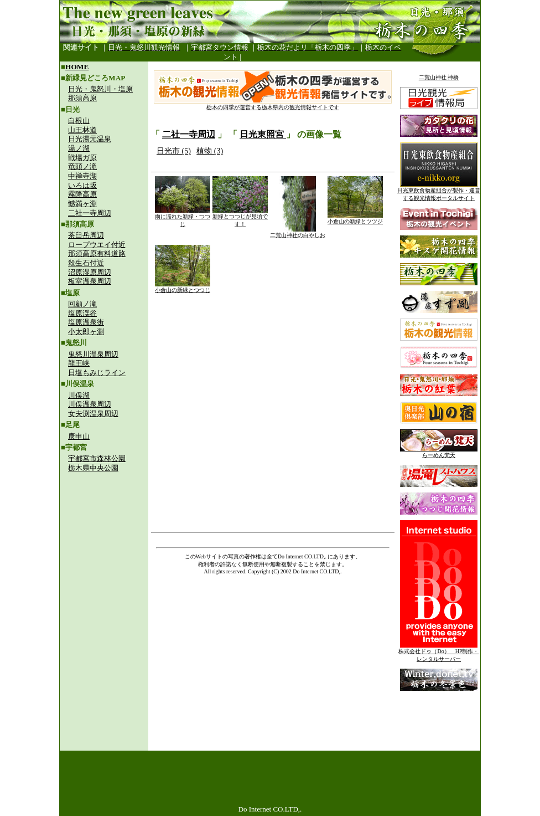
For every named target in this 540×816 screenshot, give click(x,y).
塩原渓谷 (82, 313)
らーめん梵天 (438, 452)
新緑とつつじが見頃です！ (240, 217)
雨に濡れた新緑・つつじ (182, 217)
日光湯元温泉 (89, 139)
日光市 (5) (174, 151)
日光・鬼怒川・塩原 (100, 89)
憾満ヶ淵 (82, 203)
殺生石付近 (86, 263)
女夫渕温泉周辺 (93, 413)
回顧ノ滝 (82, 304)
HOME (77, 67)
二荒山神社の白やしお (297, 232)
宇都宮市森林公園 (97, 458)
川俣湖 (79, 395)
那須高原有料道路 (97, 253)
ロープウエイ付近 (97, 244)
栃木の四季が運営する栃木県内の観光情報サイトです (273, 104)
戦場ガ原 (82, 157)
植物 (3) (209, 151)
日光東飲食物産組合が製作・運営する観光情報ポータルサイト (438, 191)
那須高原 (82, 98)
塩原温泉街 (86, 322)
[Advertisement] (104, 551)
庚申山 (79, 436)
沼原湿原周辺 (89, 272)
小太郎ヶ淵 (86, 331)
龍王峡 (79, 363)
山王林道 (82, 130)
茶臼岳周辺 (86, 235)
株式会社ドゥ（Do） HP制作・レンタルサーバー (438, 652)
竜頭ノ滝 (82, 166)
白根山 (79, 120)
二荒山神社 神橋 (439, 77)
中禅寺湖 (82, 176)
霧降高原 (82, 194)
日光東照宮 (263, 134)
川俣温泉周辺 (89, 404)
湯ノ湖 (79, 148)
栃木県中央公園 (93, 468)
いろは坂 (82, 185)
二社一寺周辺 (89, 213)
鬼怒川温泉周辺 (93, 354)
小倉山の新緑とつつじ (182, 287)
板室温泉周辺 (89, 281)
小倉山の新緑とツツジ (355, 218)
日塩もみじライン (97, 372)
